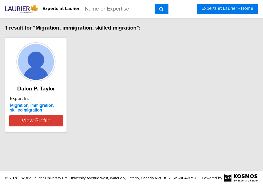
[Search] (161, 9)
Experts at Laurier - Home (227, 8)
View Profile (53, 121)
